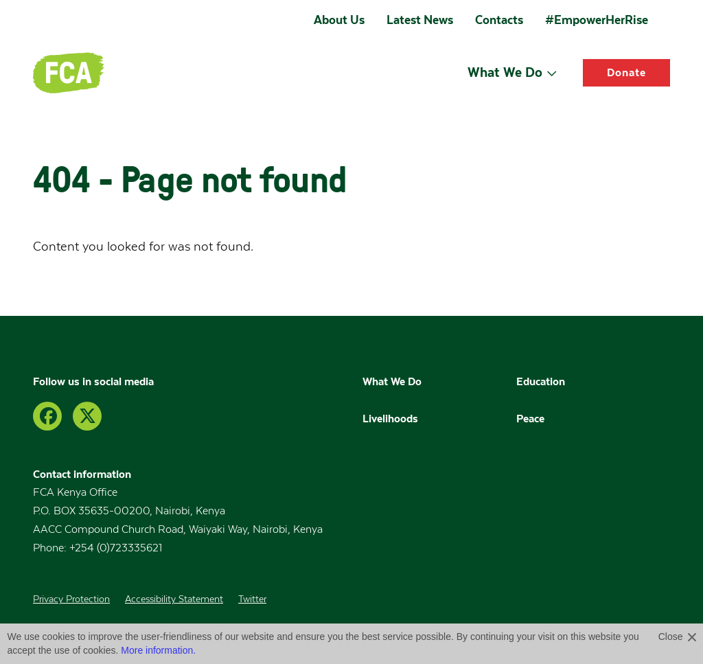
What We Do (505, 72)
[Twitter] (87, 416)
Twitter (252, 599)
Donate (626, 72)
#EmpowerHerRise (596, 20)
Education (542, 381)
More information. (158, 650)
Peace (530, 418)
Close (670, 636)
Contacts (499, 20)
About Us (339, 20)
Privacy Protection (71, 599)
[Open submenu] (551, 73)
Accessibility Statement (174, 599)
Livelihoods (390, 418)
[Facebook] (47, 416)
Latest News (420, 20)
